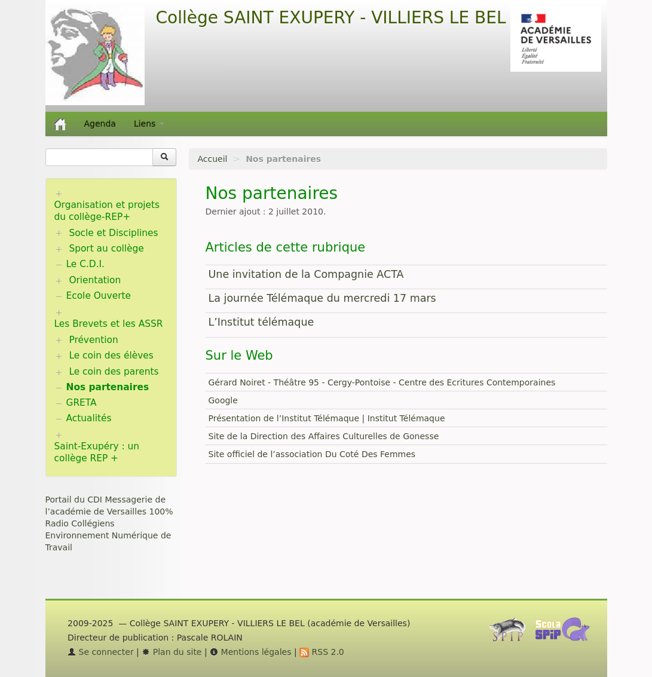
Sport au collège (106, 248)
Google (223, 400)
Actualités (89, 418)
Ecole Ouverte (98, 295)
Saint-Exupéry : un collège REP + (97, 452)
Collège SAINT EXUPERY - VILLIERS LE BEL (331, 17)
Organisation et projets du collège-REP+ (107, 211)
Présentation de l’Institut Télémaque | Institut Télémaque (327, 418)
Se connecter (101, 652)
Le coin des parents (113, 371)
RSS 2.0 (321, 652)
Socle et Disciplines (113, 233)
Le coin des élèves (111, 355)
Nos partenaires (107, 387)
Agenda (100, 123)
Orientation (95, 280)
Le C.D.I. (85, 264)
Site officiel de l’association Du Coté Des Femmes (312, 454)
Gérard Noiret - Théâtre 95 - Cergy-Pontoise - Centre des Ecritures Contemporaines (382, 382)
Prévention (93, 340)
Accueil (213, 159)
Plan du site (171, 652)
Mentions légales (250, 652)
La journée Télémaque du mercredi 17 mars (322, 298)
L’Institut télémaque (261, 322)
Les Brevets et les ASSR (108, 323)
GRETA (81, 402)
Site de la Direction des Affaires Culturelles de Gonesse (324, 436)
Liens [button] (149, 123)
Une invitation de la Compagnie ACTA (306, 274)
